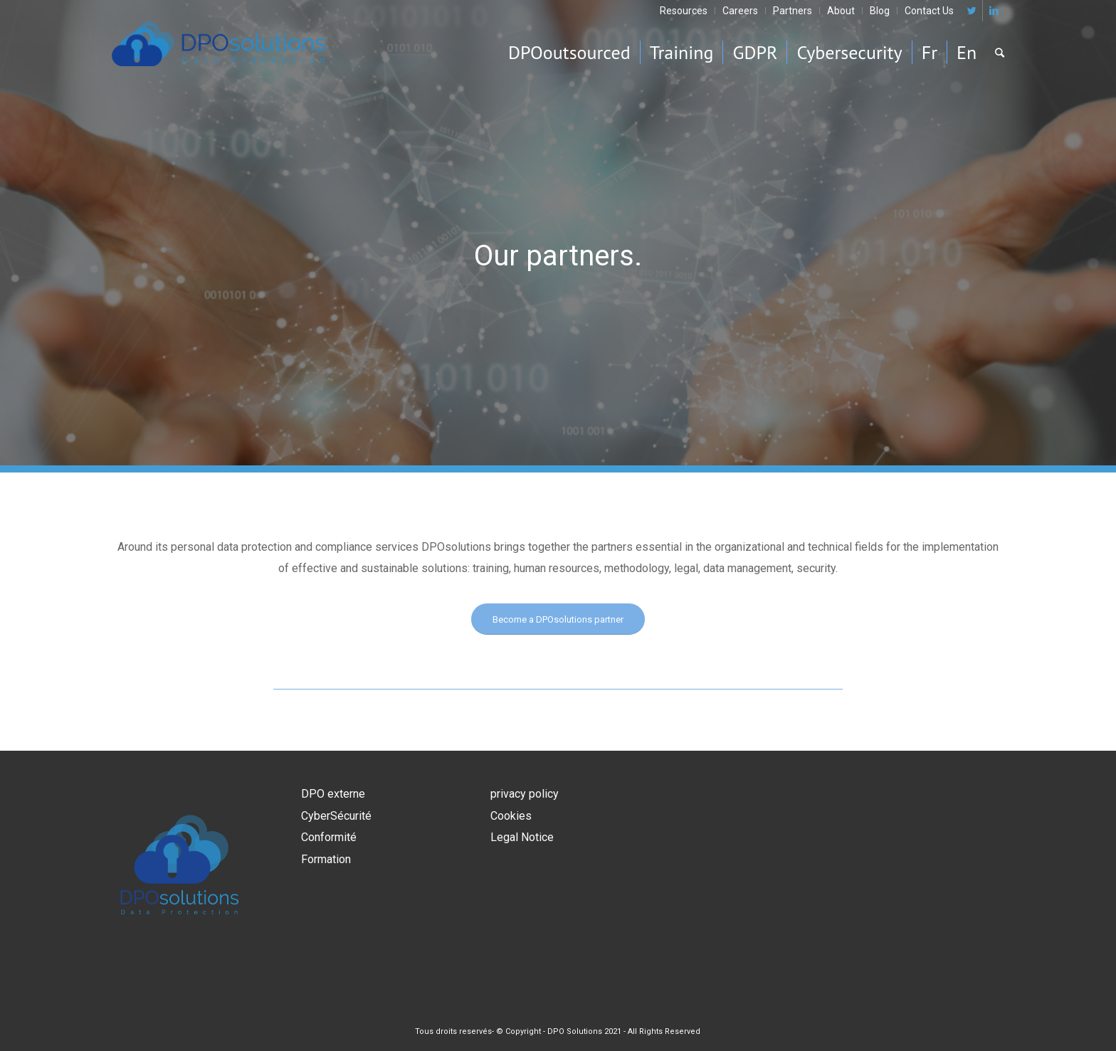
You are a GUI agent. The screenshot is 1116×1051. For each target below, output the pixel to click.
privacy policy (524, 794)
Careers (740, 10)
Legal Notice (522, 837)
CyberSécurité (336, 816)
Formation (326, 859)
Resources (683, 10)
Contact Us (929, 10)
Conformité (329, 837)
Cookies (511, 816)
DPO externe (333, 794)
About (841, 10)
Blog (880, 10)
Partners (792, 10)
